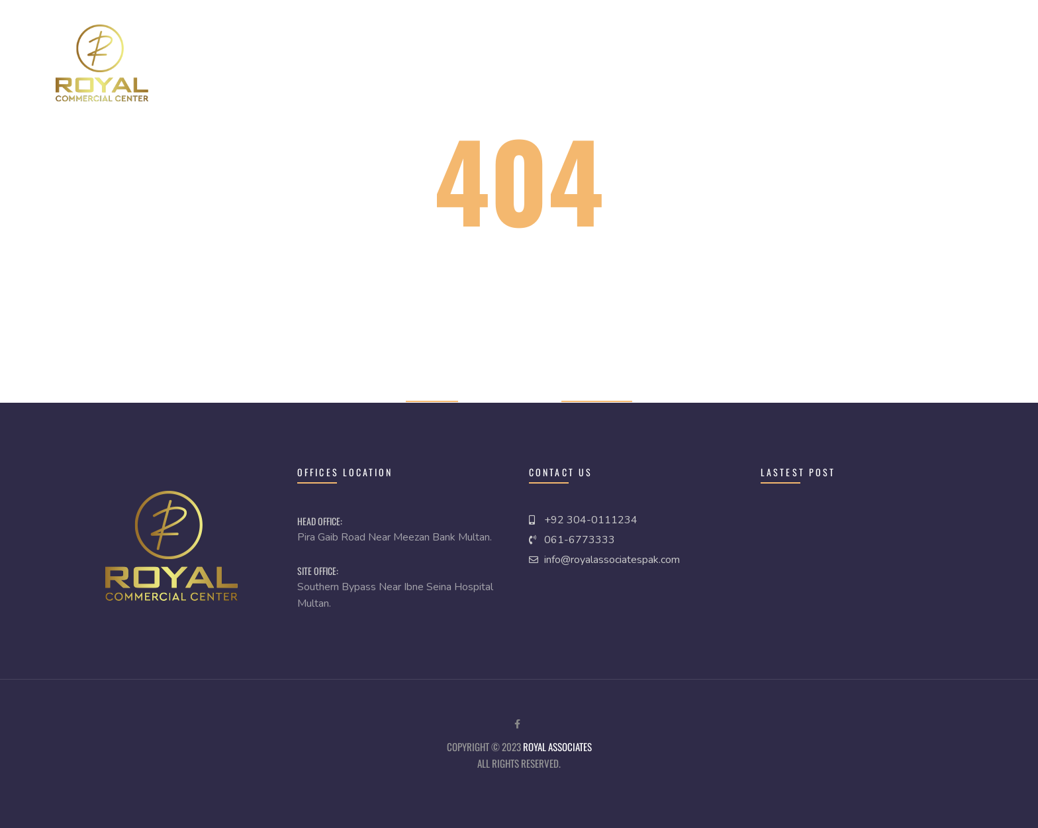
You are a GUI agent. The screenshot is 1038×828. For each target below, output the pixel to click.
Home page (432, 392)
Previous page (596, 392)
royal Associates (557, 746)
